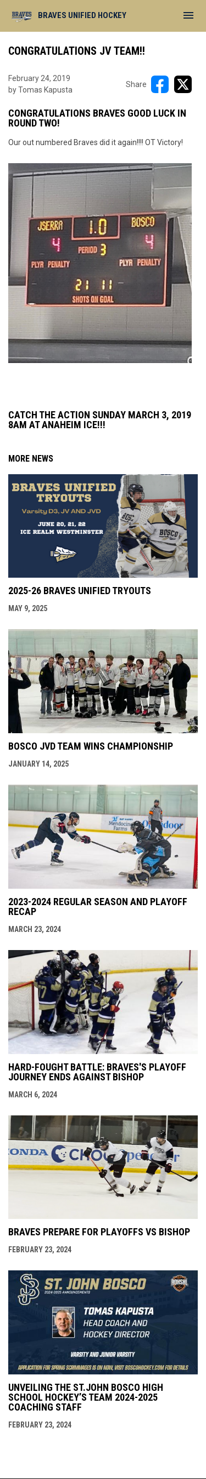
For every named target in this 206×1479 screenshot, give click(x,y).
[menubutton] (188, 15)
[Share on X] (183, 84)
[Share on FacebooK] (160, 84)
